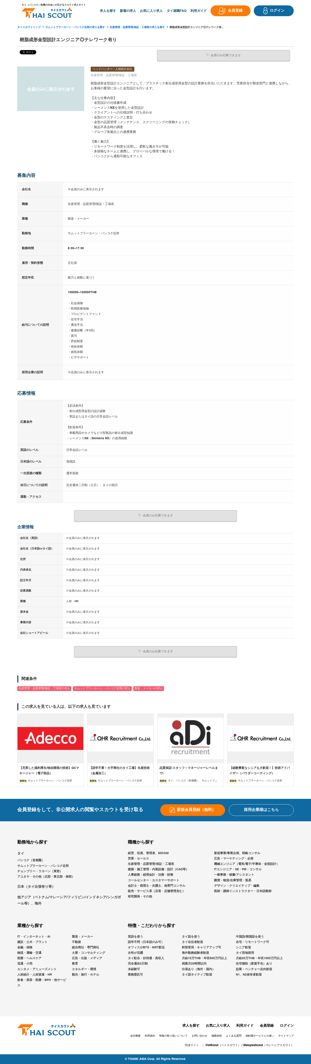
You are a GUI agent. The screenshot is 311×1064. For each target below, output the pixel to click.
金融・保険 (24, 947)
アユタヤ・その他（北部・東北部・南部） (46, 876)
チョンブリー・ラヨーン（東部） (40, 871)
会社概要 (135, 1036)
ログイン (287, 1026)
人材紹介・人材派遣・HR (34, 974)
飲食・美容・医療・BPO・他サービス (41, 983)
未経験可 (134, 969)
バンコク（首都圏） (30, 860)
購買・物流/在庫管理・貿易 (232, 880)
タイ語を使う (191, 936)
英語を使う (135, 936)
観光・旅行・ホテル (85, 974)
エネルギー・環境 (84, 969)
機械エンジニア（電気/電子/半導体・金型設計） (246, 864)
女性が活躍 (135, 952)
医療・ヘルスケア (29, 958)
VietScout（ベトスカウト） (223, 1045)
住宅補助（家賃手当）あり (254, 963)
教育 (75, 963)
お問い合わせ (199, 1036)
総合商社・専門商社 (85, 947)
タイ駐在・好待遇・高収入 (146, 958)
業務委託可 (135, 974)
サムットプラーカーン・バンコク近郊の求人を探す (75, 27)
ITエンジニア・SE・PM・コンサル (238, 869)
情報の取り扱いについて (173, 1036)
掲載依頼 (216, 1036)
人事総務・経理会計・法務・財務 (150, 874)
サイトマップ (286, 1036)
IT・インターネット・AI (33, 936)
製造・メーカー (82, 936)
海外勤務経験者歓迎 (195, 952)
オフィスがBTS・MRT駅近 (146, 947)
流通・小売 (24, 963)
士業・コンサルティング (88, 952)
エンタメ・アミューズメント (37, 969)
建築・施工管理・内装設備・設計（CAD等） (158, 869)
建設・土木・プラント (32, 942)
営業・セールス (138, 858)
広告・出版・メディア (87, 958)
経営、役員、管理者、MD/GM (148, 853)
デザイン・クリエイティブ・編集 (236, 885)
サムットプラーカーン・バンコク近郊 (43, 865)
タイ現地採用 (245, 952)
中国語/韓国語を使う (250, 936)
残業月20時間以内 (194, 963)
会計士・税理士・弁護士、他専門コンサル (156, 885)
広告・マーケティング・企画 (233, 858)
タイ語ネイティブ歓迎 (197, 974)
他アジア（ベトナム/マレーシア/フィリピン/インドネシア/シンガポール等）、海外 (69, 900)
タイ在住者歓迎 (192, 942)
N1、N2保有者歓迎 (249, 974)
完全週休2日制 (138, 963)
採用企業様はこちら (261, 810)
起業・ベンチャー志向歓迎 (254, 969)
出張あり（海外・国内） (198, 969)
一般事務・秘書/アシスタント (234, 874)
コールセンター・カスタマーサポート (153, 880)
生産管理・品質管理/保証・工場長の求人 (44, 688)
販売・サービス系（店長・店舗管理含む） (156, 891)
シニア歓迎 (243, 947)
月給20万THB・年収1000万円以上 (259, 958)
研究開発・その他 (140, 896)
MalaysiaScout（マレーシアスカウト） (268, 1045)
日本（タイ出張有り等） (36, 887)
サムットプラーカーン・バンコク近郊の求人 (102, 688)
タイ (20, 853)
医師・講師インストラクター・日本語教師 (242, 891)
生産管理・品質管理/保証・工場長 (151, 864)
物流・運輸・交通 (29, 952)
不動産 (76, 942)
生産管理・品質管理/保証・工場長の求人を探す (137, 27)
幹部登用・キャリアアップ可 (201, 947)
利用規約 (150, 1036)
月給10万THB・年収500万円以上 (204, 958)
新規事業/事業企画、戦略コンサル (237, 853)
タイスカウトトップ (29, 27)
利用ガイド (245, 1026)
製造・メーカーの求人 (149, 688)
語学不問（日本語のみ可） (146, 942)
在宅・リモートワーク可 (252, 942)
